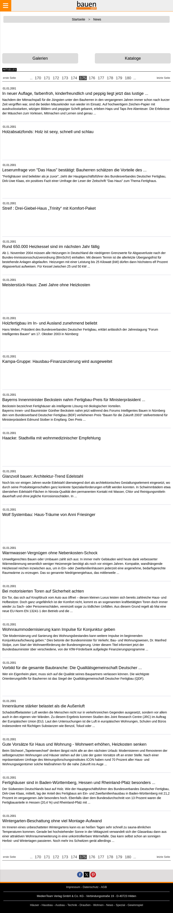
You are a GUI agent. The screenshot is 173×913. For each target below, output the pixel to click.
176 (92, 78)
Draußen (85, 905)
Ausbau (60, 905)
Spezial (120, 905)
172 (56, 78)
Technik (72, 905)
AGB (104, 887)
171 (47, 78)
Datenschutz (90, 887)
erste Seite (9, 77)
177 (101, 78)
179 (119, 78)
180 (128, 78)
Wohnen (98, 905)
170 (38, 78)
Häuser (34, 905)
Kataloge (133, 58)
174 (74, 78)
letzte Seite (163, 77)
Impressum (73, 887)
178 (110, 78)
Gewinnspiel (135, 905)
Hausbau (47, 905)
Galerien (40, 58)
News (109, 905)
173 (65, 78)
